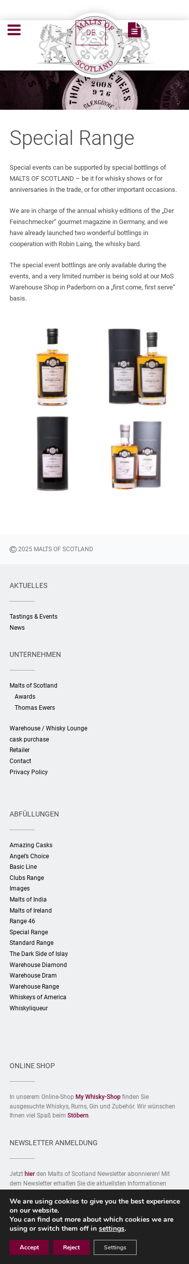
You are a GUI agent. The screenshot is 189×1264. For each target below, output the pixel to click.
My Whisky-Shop (98, 1096)
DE (91, 32)
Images (20, 888)
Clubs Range (27, 877)
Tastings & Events (33, 616)
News (17, 627)
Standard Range (31, 942)
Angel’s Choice (29, 856)
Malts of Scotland (33, 685)
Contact (20, 761)
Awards (25, 696)
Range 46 (22, 921)
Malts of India (28, 899)
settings (111, 1228)
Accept (29, 1247)
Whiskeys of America (38, 997)
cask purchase (29, 739)
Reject (71, 1247)
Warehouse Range (34, 986)
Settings (115, 1247)
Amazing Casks (31, 845)
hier (30, 1173)
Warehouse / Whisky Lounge (48, 728)
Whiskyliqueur (29, 1008)
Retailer (20, 750)
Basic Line (23, 866)
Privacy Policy (29, 772)
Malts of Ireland (31, 910)
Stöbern (78, 1115)
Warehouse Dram (33, 975)
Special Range (29, 932)
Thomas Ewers (35, 707)
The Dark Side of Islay (39, 953)
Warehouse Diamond (38, 965)
